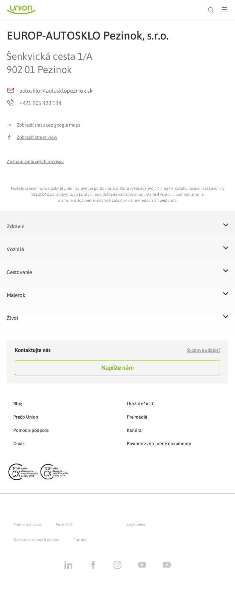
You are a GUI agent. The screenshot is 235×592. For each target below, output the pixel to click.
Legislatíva (136, 524)
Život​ (12, 318)
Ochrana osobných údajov (36, 540)
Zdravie (16, 226)
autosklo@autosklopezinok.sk (56, 90)
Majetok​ (16, 295)
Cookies (80, 540)
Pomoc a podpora (31, 430)
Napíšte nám (117, 367)
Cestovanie (19, 272)
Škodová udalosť (203, 350)
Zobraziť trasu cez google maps (48, 125)
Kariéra (134, 430)
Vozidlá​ (15, 249)
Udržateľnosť (140, 403)
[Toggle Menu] (224, 10)
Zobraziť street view (37, 137)
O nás (19, 443)
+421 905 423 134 (40, 103)
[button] (35, 161)
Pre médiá (137, 417)
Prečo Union (25, 417)
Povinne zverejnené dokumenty (159, 443)
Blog (17, 403)
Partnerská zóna (27, 524)
